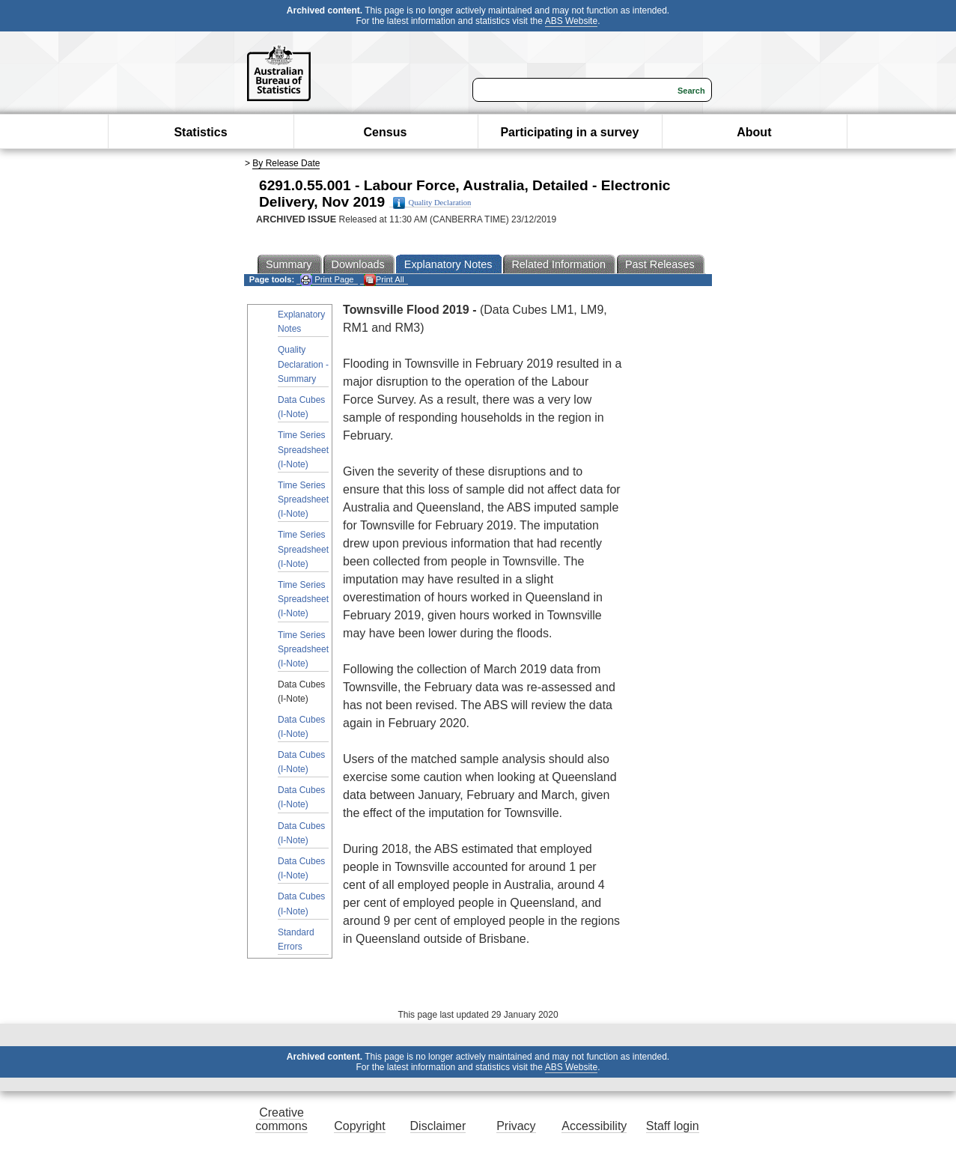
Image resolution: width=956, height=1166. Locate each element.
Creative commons (281, 1119)
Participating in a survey (569, 132)
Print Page (326, 280)
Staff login (672, 1126)
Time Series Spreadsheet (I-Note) (303, 449)
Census (385, 132)
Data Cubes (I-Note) (301, 407)
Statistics (200, 132)
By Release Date (286, 163)
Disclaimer (438, 1126)
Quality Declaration (432, 202)
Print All (384, 280)
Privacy (515, 1126)
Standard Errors (296, 939)
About (754, 132)
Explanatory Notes (301, 321)
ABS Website (571, 21)
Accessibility (594, 1126)
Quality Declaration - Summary (303, 363)
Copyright (359, 1126)
